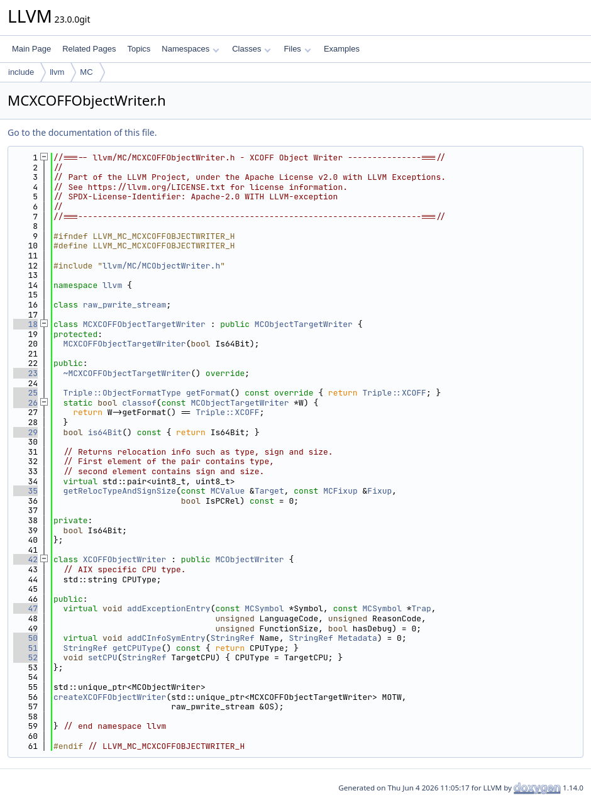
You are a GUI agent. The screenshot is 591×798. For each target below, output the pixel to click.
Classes (251, 48)
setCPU (103, 657)
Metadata (357, 638)
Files (297, 48)
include (21, 72)
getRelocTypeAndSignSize (120, 490)
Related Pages (89, 48)
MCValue (228, 490)
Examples (342, 48)
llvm (57, 72)
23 (25, 373)
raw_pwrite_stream (125, 304)
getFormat (208, 392)
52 (25, 657)
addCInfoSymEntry (166, 638)
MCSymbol (264, 608)
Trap (421, 608)
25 (25, 392)
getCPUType (137, 648)
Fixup (379, 490)
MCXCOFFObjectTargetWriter (144, 324)
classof (139, 402)
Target (269, 490)
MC (86, 72)
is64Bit (105, 432)
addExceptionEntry (169, 608)
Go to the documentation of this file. (82, 132)
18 (25, 324)
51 (25, 648)
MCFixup (340, 490)
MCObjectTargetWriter (304, 324)
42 (25, 559)
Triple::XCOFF (394, 392)
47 (25, 608)
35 (25, 490)
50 (25, 638)
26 (25, 402)
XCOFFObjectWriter (125, 559)
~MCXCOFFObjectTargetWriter (127, 373)
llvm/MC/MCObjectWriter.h (161, 265)
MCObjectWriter (249, 559)
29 (25, 432)
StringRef (233, 638)
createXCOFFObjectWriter (109, 697)
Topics (138, 48)
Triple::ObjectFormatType (122, 392)
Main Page (31, 48)
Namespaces (190, 48)
